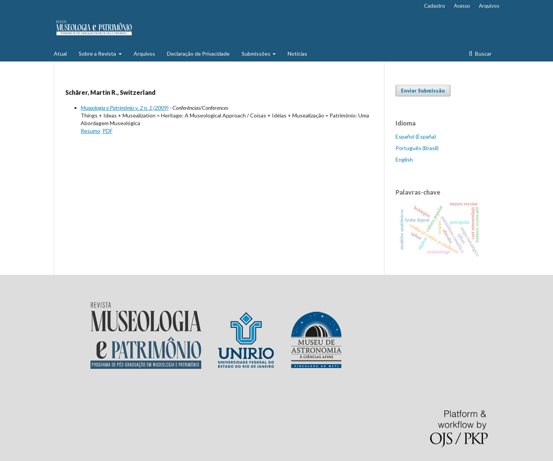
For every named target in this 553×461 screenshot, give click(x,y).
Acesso (462, 6)
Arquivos (144, 53)
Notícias (297, 53)
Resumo (90, 130)
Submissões (257, 53)
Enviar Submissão (423, 91)
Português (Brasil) (417, 148)
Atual (60, 53)
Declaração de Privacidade (198, 53)
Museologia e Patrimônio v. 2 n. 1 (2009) (125, 107)
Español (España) (416, 136)
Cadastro (434, 6)
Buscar (483, 53)
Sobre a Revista (98, 53)
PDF (108, 130)
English (404, 159)
